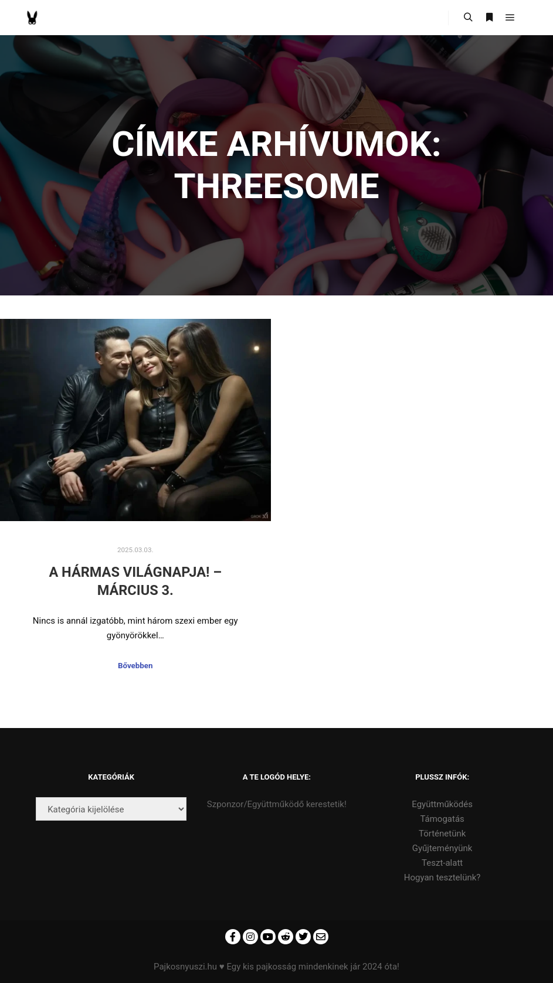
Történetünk (442, 833)
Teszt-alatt (442, 863)
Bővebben (135, 665)
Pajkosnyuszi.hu (185, 966)
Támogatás (442, 819)
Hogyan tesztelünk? (442, 877)
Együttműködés (442, 804)
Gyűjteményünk (442, 848)
